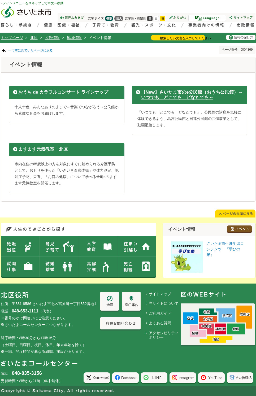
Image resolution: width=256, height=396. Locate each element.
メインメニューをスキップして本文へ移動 (33, 3)
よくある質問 (160, 323)
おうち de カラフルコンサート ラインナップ (63, 92)
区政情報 (52, 38)
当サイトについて (164, 303)
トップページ (12, 38)
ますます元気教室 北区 (43, 149)
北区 (34, 38)
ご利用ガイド (160, 313)
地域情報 (74, 38)
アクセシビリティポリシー (164, 335)
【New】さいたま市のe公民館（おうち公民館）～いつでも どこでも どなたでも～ (192, 95)
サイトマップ (160, 294)
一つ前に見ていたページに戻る (30, 50)
